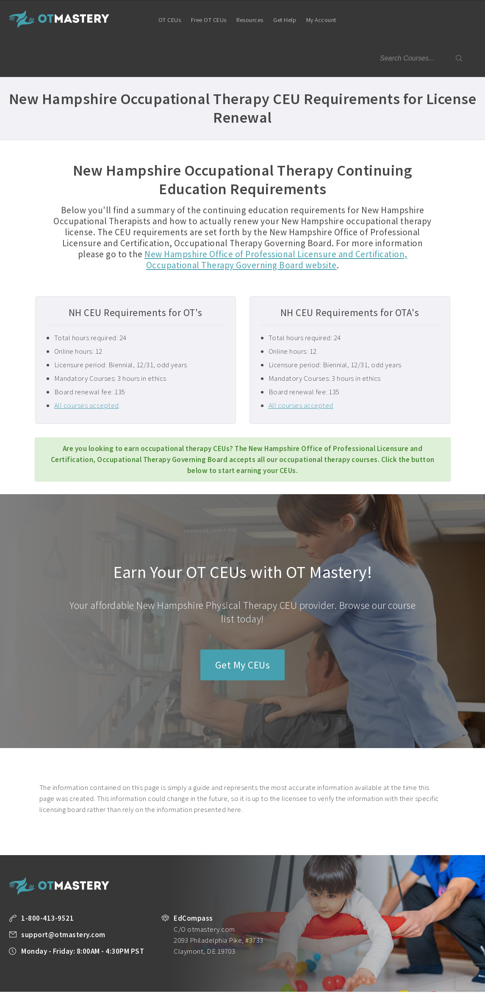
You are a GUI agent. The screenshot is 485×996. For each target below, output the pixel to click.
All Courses (219, 964)
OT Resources (379, 964)
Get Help (277, 20)
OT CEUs (162, 20)
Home (137, 19)
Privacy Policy (25, 975)
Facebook (117, 975)
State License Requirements (320, 964)
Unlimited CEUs (259, 964)
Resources (242, 20)
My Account (317, 27)
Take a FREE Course (173, 964)
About (458, 964)
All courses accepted (86, 367)
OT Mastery (59, 19)
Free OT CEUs (201, 20)
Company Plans (423, 964)
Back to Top (453, 986)
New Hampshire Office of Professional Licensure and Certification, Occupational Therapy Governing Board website (275, 221)
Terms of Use (66, 975)
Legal (97, 975)
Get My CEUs (242, 626)
